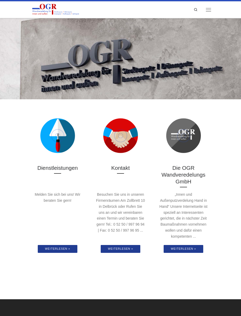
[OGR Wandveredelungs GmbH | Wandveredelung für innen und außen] (55, 9)
